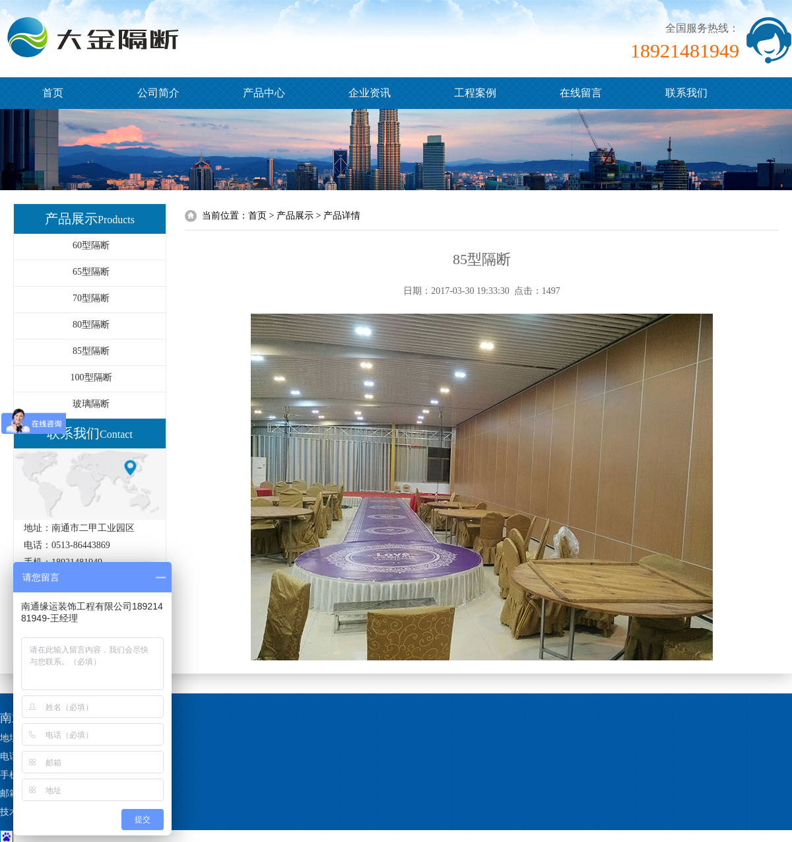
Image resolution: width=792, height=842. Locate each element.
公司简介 (158, 92)
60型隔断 (91, 245)
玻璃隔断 (91, 404)
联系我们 (686, 92)
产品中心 (264, 92)
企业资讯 (369, 92)
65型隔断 (91, 272)
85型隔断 (91, 351)
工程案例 (475, 92)
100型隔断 (91, 377)
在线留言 (581, 92)
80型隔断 (91, 325)
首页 (52, 92)
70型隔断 (91, 298)
